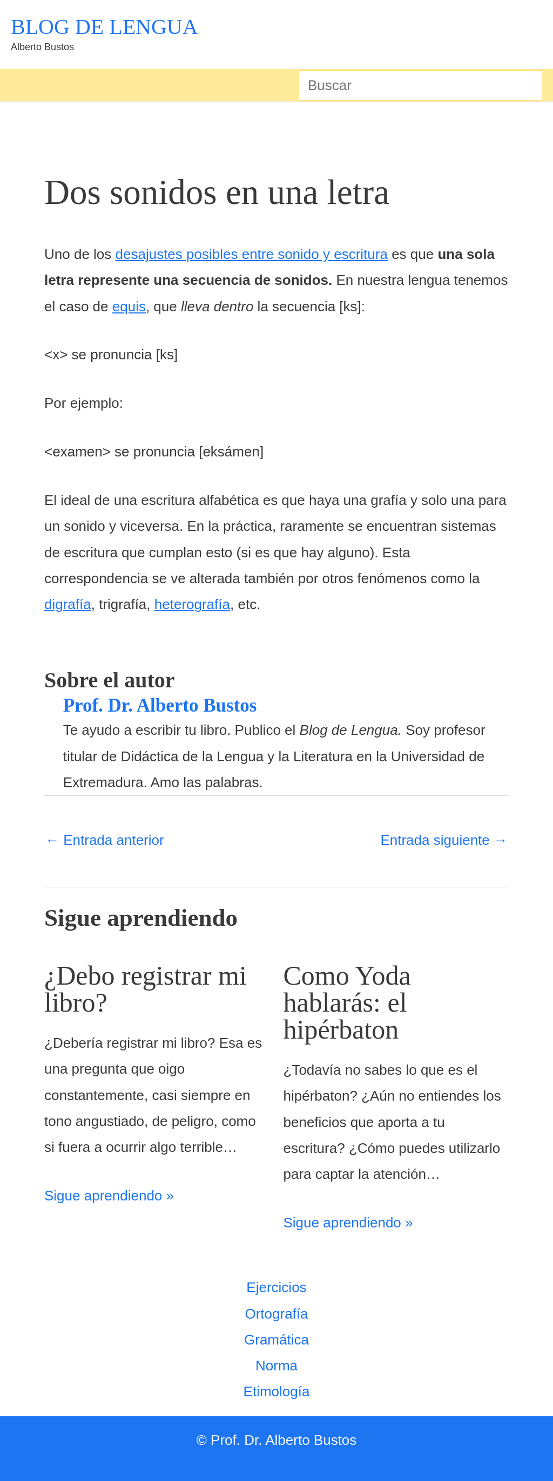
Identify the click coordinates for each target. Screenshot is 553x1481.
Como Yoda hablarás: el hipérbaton (347, 1002)
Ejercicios (276, 1287)
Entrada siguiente (444, 840)
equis (129, 306)
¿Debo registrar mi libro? (145, 989)
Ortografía (276, 1314)
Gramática (276, 1340)
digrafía (67, 604)
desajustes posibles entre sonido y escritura (252, 254)
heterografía (192, 604)
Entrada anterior (104, 840)
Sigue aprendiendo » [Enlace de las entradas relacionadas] (109, 1195)
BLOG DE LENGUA (104, 27)
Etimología (277, 1391)
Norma (276, 1365)
